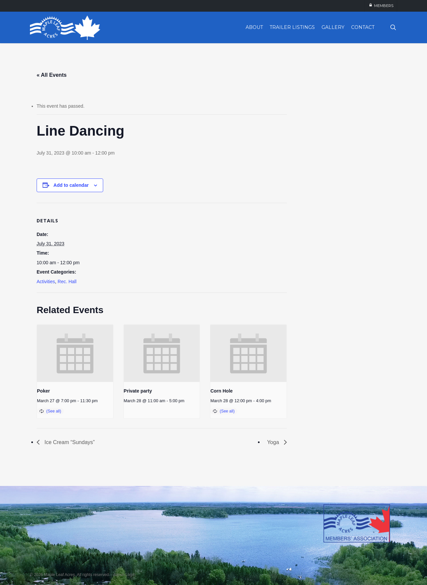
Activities (46, 281)
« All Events (52, 75)
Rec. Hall (67, 281)
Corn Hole (221, 391)
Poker (43, 391)
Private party (138, 391)
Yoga (273, 442)
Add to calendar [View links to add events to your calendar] (71, 185)
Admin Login (124, 574)
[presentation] (75, 353)
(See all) (53, 411)
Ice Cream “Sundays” (69, 442)
